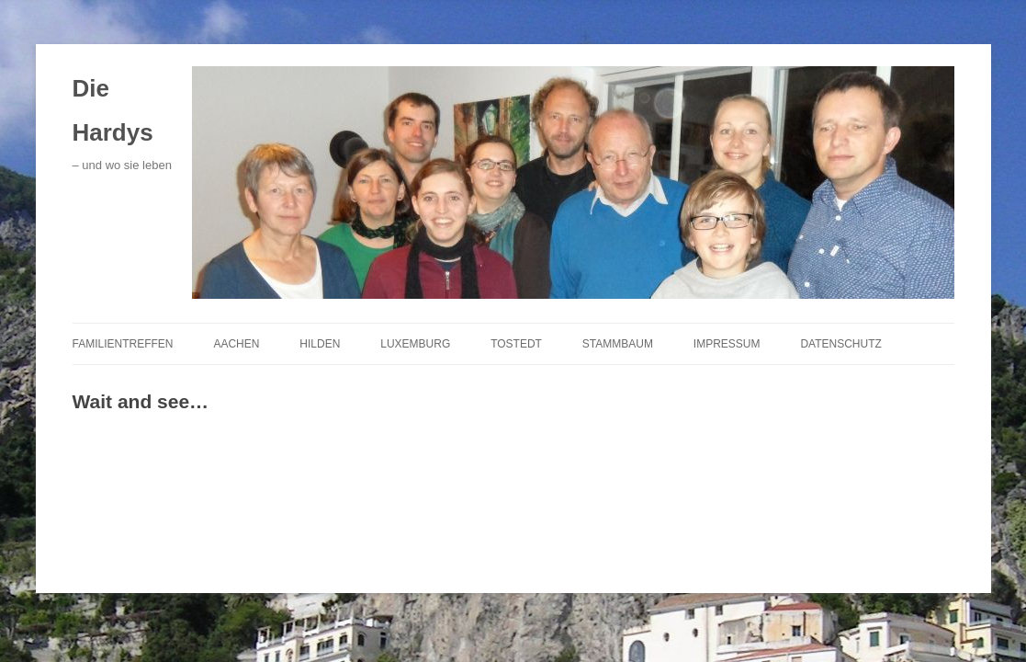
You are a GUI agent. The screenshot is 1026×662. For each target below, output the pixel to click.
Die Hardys (113, 110)
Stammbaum (617, 343)
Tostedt (516, 343)
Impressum (727, 343)
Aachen (236, 343)
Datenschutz (840, 343)
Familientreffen (123, 343)
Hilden (319, 343)
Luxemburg (415, 343)
